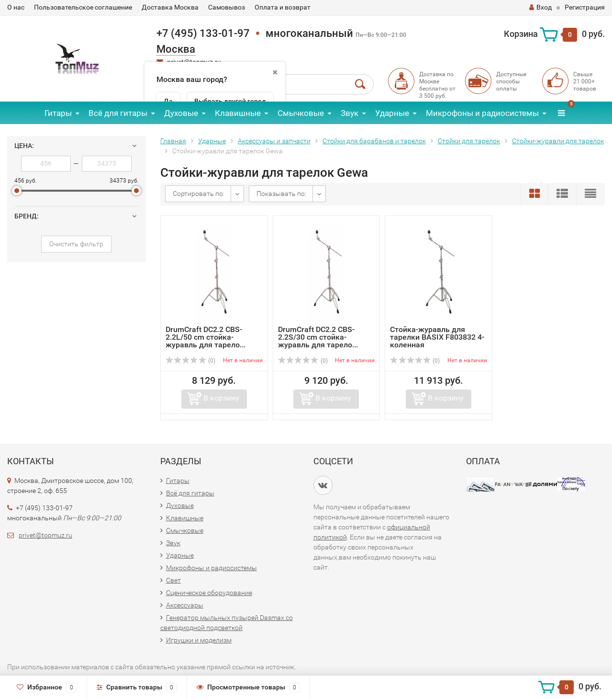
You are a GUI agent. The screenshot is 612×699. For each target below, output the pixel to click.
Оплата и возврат (283, 7)
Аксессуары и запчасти (274, 141)
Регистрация (585, 7)
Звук (349, 113)
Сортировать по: (198, 193)
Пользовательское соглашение (83, 7)
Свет (173, 580)
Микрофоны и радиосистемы (482, 113)
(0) (190, 360)
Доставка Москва (170, 7)
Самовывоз (226, 7)
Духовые (181, 113)
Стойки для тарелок (469, 141)
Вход (540, 7)
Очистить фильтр (76, 244)
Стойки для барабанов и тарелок (374, 141)
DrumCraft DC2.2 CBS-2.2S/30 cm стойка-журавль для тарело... (318, 337)
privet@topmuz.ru (45, 535)
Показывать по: (281, 193)
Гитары (58, 113)
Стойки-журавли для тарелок (558, 141)
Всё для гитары (118, 113)
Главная (173, 141)
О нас (15, 7)
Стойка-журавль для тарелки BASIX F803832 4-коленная (437, 337)
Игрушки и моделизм (199, 640)
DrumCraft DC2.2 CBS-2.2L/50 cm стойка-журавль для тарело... (205, 337)
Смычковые (301, 113)
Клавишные (238, 113)
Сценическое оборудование (209, 592)
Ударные (392, 113)
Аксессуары (184, 605)
